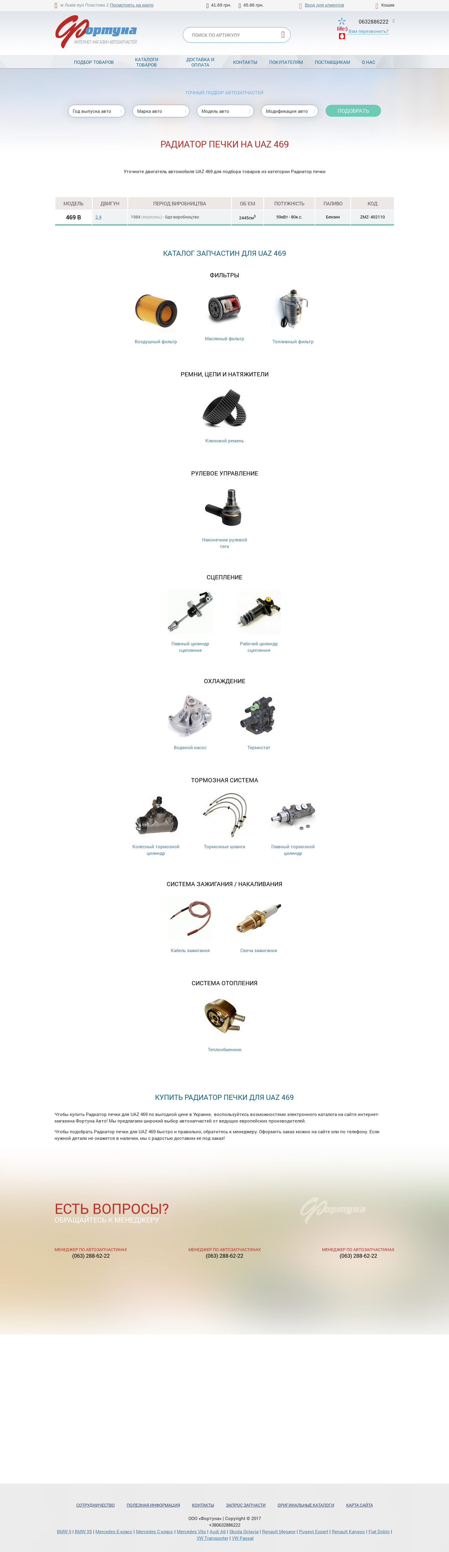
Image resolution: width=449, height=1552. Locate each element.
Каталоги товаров (146, 62)
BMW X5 (83, 1531)
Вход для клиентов (324, 4)
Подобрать (353, 110)
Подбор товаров (94, 62)
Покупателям (286, 62)
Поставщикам (332, 62)
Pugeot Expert (313, 1531)
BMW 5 (64, 1531)
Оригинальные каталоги (306, 1505)
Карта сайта (359, 1505)
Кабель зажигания (190, 924)
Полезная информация (153, 1505)
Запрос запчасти (246, 1505)
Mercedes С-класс (154, 1531)
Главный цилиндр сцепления (190, 621)
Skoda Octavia (243, 1531)
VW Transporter (212, 1538)
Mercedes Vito (191, 1531)
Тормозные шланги (224, 820)
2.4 (98, 217)
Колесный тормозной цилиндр (155, 824)
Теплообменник (224, 1023)
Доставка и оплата (200, 62)
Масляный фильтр (224, 314)
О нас (368, 62)
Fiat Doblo (379, 1531)
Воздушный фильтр (156, 315)
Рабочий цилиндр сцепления (258, 621)
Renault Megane (278, 1531)
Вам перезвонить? (368, 31)
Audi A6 (218, 1531)
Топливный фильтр (293, 315)
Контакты (245, 62)
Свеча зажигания (258, 924)
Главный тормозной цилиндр (293, 824)
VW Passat (243, 1538)
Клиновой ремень (224, 415)
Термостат (258, 721)
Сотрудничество (95, 1505)
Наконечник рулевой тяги (224, 517)
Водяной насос (190, 721)
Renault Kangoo (348, 1531)
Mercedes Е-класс (113, 1531)
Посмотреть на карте (132, 4)
